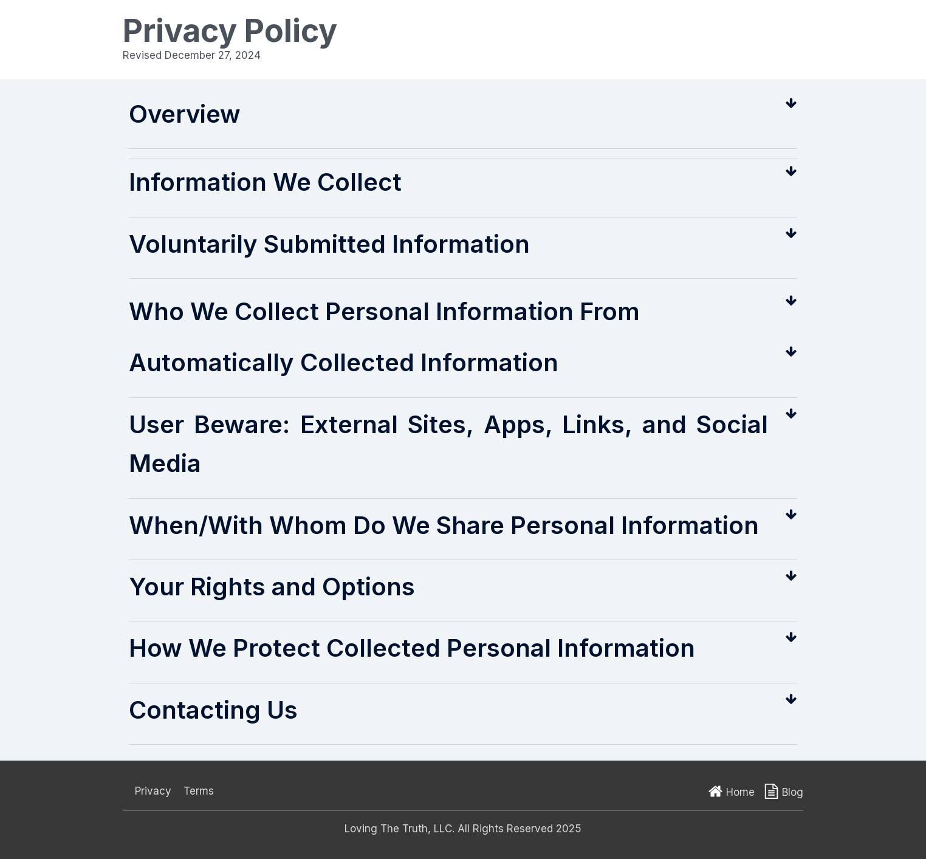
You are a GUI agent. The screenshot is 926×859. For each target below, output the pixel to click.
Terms (198, 791)
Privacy (153, 791)
